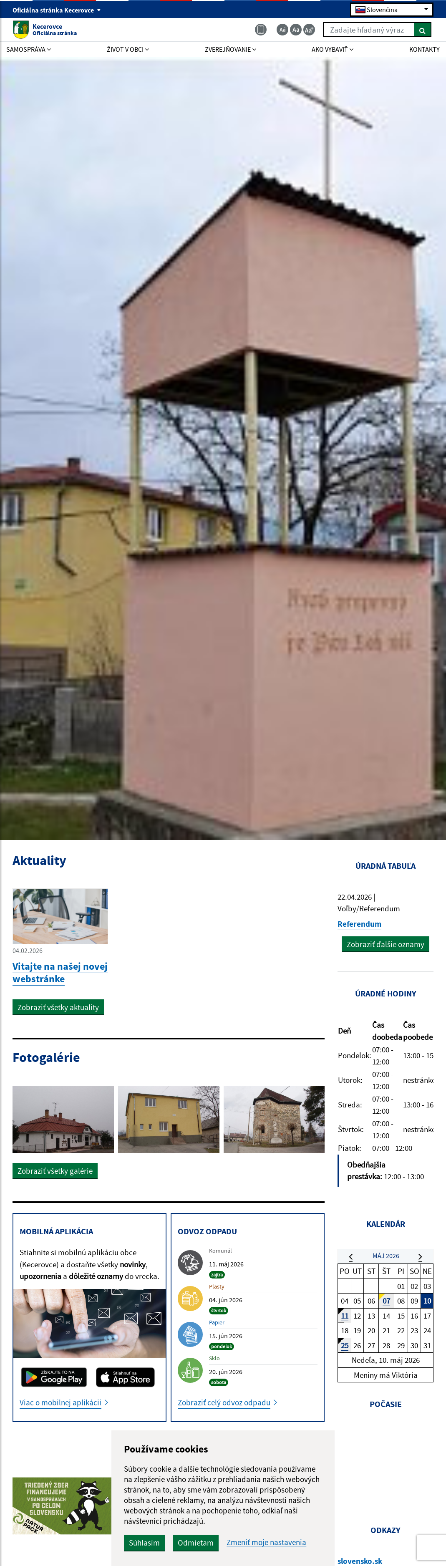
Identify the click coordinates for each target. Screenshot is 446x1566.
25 (344, 1345)
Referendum (359, 924)
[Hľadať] (422, 29)
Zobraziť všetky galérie (55, 1171)
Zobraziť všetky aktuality (58, 1007)
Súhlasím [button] (144, 1543)
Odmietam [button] (196, 1543)
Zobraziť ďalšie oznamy (385, 944)
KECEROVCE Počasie (385, 1460)
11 (344, 1316)
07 (386, 1301)
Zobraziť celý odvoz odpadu (224, 1402)
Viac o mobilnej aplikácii (60, 1402)
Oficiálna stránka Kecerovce (57, 10)
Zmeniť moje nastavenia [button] (266, 1542)
